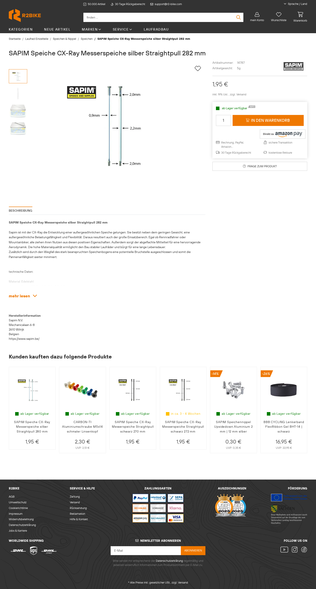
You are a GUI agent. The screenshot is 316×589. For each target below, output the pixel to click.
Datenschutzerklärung (22, 525)
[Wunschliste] (279, 17)
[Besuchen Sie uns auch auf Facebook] (303, 550)
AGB (11, 496)
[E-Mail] (146, 550)
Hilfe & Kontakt (79, 519)
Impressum (16, 513)
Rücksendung (78, 508)
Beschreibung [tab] (20, 211)
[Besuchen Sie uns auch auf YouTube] (285, 550)
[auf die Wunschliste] (198, 68)
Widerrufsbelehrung (21, 519)
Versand (241, 94)
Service (122, 29)
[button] (292, 4)
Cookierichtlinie (18, 508)
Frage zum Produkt (260, 166)
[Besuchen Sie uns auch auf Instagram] (295, 550)
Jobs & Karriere (18, 530)
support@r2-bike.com (168, 4)
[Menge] (223, 120)
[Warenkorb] (298, 17)
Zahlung (75, 496)
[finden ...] (163, 17)
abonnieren (193, 550)
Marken (91, 29)
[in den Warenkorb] (268, 120)
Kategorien (21, 29)
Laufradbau (156, 29)
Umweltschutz (18, 502)
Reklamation (77, 513)
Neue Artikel (57, 29)
